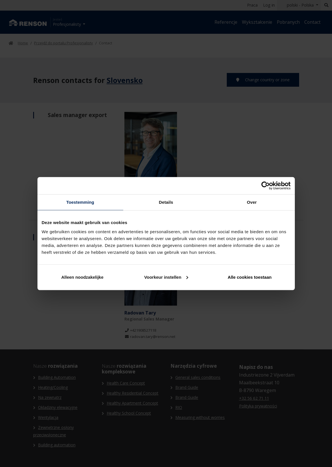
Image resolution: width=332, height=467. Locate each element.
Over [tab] (252, 202)
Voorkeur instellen (166, 276)
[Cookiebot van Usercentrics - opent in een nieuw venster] (265, 185)
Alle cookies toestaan (249, 276)
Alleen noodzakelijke (82, 276)
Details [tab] (166, 202)
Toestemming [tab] (80, 202)
